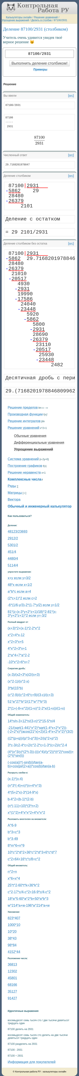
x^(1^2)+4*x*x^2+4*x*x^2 (26, 812)
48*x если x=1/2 (20, 585)
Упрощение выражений (15, 20)
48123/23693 (17, 531)
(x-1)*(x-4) (15, 779)
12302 (12, 971)
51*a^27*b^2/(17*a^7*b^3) (27, 701)
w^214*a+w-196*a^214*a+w (29, 905)
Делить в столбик (41, 20)
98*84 (12, 945)
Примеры (40, 69)
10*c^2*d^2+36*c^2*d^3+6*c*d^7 (32, 852)
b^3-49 (13, 839)
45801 (12, 978)
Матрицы (15, 493)
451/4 (12, 552)
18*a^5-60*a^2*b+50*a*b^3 (28, 898)
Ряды (12, 486)
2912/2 (13, 538)
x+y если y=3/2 (19, 578)
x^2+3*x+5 (16, 641)
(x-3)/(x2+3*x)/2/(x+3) (24, 674)
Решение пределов (23, 407)
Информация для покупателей (32, 1062)
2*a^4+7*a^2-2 (19, 655)
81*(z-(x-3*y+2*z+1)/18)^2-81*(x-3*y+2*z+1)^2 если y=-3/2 (32, 613)
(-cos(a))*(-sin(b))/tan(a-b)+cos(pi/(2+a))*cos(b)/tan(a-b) (31, 764)
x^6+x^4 (14, 878)
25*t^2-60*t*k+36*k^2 (24, 885)
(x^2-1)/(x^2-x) (18, 681)
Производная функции (25, 414)
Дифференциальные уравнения (39, 442)
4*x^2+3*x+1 (17, 648)
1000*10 (14, 925)
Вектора (14, 499)
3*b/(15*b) (15, 688)
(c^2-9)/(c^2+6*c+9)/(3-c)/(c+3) (31, 695)
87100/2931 (60, 20)
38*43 (12, 938)
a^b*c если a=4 (19, 591)
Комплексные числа (25, 479)
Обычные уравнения (30, 436)
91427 (12, 998)
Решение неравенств (24, 472)
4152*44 (14, 952)
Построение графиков (25, 466)
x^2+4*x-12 (16, 635)
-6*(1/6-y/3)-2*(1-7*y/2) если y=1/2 (33, 605)
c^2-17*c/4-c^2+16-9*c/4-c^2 (29, 892)
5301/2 (13, 545)
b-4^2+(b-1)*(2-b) (21, 799)
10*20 (12, 931)
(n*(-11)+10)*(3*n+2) (23, 806)
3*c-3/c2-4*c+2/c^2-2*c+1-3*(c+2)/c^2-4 (37, 745)
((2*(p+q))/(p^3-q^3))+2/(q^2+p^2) (33, 738)
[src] (71, 95)
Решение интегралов (24, 421)
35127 (12, 991)
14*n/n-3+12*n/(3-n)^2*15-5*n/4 (31, 721)
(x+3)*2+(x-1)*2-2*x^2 (24, 628)
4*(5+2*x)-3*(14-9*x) (23, 792)
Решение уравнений (46, 17)
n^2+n (12, 871)
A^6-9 (12, 825)
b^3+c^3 (14, 832)
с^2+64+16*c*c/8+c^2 (24, 859)
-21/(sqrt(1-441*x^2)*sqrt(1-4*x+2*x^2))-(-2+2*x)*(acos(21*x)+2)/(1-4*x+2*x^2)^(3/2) (40, 729)
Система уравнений (23, 459)
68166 (12, 985)
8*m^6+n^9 (16, 845)
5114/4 (13, 565)
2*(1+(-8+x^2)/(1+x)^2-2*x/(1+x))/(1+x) (36, 708)
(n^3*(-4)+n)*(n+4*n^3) (25, 785)
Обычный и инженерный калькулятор (40, 506)
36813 (12, 964)
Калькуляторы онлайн (19, 17)
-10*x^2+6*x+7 (19, 662)
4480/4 (13, 558)
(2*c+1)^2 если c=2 (22, 598)
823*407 (14, 918)
